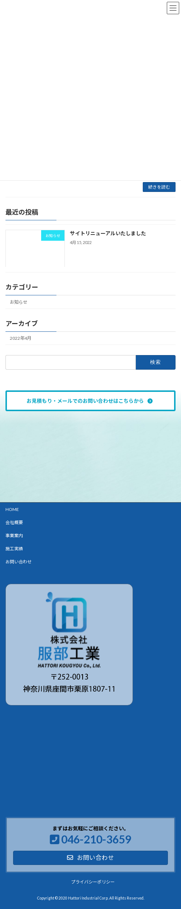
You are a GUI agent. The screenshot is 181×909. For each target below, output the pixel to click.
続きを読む (159, 187)
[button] (90, 400)
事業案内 (14, 535)
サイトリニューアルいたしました (108, 234)
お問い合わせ (18, 561)
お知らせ (18, 302)
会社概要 (14, 522)
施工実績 (14, 548)
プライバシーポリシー (93, 881)
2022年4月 (20, 338)
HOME (12, 509)
